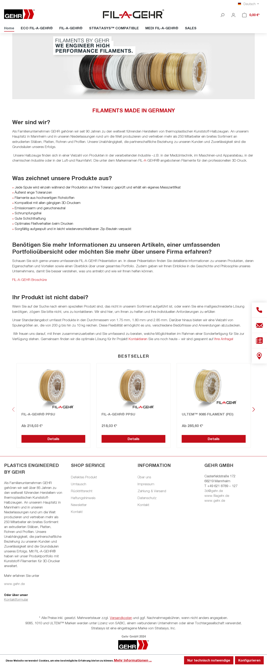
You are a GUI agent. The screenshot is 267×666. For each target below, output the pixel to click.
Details (53, 439)
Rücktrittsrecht (81, 491)
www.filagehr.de (216, 496)
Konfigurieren (249, 660)
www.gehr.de (14, 584)
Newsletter (79, 505)
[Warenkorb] (251, 15)
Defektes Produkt (84, 477)
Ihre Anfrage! (223, 339)
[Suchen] (222, 15)
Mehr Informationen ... (133, 660)
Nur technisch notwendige (208, 660)
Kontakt (77, 512)
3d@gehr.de (213, 491)
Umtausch (78, 484)
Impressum (146, 484)
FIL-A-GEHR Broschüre (29, 280)
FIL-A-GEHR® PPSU (38, 414)
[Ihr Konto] (233, 15)
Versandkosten (121, 618)
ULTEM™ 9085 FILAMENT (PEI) (207, 414)
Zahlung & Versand (152, 491)
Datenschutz (147, 498)
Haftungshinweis (83, 498)
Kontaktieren (138, 339)
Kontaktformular (16, 599)
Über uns (144, 477)
